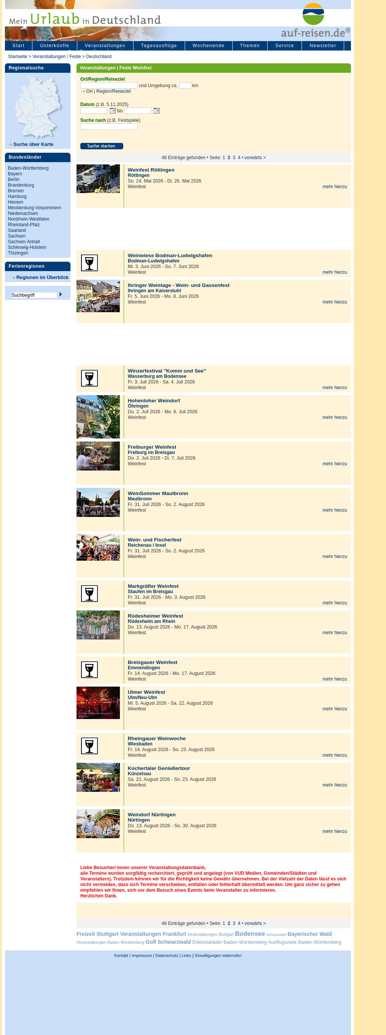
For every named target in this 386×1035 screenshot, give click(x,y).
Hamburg (17, 196)
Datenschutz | (167, 955)
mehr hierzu (334, 186)
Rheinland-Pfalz (24, 224)
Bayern (15, 173)
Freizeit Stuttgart (98, 934)
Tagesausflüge (159, 45)
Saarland (17, 230)
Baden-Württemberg (28, 168)
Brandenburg (21, 185)
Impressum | (143, 955)
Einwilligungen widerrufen (218, 955)
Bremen (16, 190)
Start (18, 45)
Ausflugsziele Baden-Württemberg (304, 942)
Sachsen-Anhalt (24, 241)
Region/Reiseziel (113, 91)
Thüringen (18, 253)
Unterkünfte (54, 45)
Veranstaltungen (105, 45)
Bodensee (250, 933)
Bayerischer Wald (310, 934)
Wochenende (209, 45)
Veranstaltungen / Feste (57, 56)
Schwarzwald (276, 935)
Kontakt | (122, 955)
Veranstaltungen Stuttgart (210, 934)
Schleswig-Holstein (27, 247)
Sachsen (17, 236)
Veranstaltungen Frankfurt (153, 934)
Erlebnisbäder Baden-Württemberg (229, 942)
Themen (250, 45)
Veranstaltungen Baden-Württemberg (110, 942)
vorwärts (253, 157)
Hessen (15, 202)
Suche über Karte (31, 144)
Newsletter (322, 45)
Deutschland (99, 56)
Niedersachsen (23, 213)
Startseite (17, 56)
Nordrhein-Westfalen (28, 219)
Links (186, 955)
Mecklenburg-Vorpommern (34, 207)
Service (284, 45)
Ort (88, 91)
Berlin (14, 179)
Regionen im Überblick (40, 277)
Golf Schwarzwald (168, 942)
